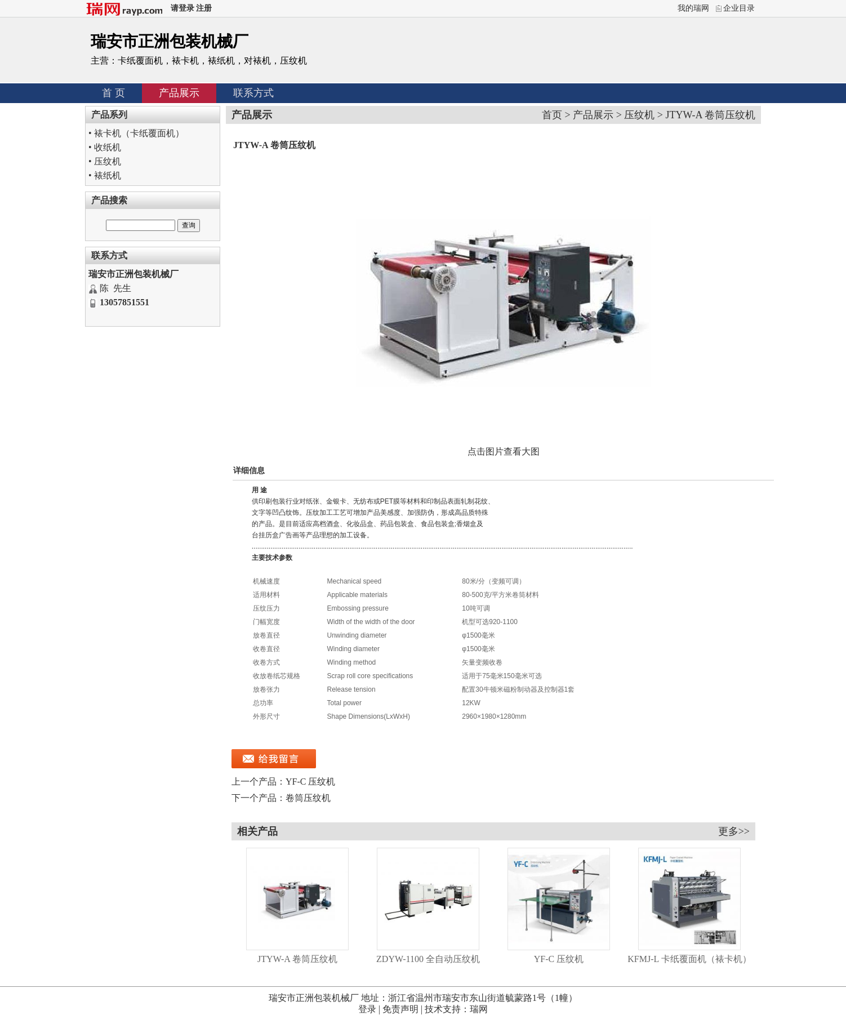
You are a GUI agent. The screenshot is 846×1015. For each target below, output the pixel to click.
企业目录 (739, 8)
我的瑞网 (693, 8)
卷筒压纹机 (308, 798)
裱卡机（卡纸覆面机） (139, 133)
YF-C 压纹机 (310, 781)
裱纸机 (107, 175)
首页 (552, 115)
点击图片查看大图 (503, 451)
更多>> (734, 831)
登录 (367, 1009)
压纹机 (107, 161)
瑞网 (479, 1009)
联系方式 (253, 93)
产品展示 (179, 93)
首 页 (113, 93)
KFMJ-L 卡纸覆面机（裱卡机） (689, 959)
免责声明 (400, 1009)
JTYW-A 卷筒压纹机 (297, 959)
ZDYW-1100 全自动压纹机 (428, 959)
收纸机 (107, 147)
